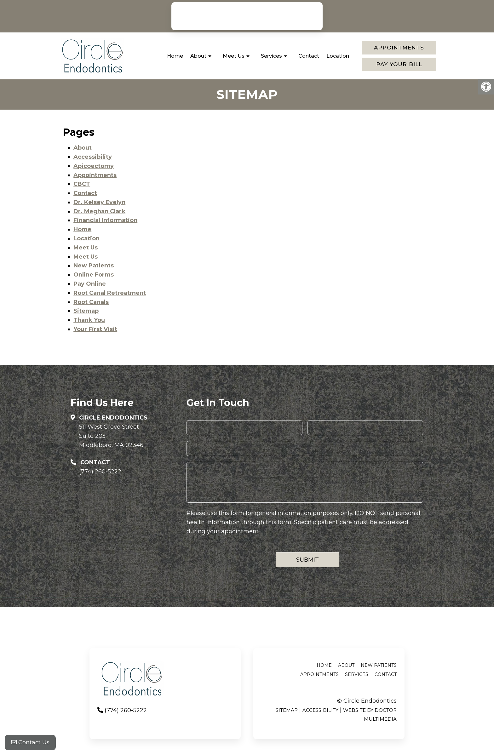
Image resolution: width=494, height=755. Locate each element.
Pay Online (89, 283)
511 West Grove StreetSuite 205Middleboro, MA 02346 (111, 436)
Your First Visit (95, 329)
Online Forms (93, 274)
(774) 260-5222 (250, 16)
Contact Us (30, 742)
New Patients (93, 265)
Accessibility (92, 156)
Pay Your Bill (399, 64)
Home (175, 56)
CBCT (81, 183)
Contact (308, 56)
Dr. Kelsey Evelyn (99, 202)
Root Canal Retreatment (109, 292)
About (198, 56)
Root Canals (91, 302)
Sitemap (86, 310)
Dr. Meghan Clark (99, 211)
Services (271, 56)
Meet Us (233, 56)
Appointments (399, 47)
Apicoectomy (93, 166)
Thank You (89, 320)
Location (337, 56)
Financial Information (105, 220)
